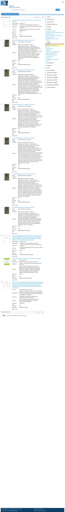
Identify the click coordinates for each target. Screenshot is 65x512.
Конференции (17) (50, 34)
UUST (36, 509)
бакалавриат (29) (49, 48)
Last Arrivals (4, 510)
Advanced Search (5, 509)
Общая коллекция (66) (50, 31)
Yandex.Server (24, 315)
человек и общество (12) (51, 53)
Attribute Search (13, 509)
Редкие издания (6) (50, 37)
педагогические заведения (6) (52, 59)
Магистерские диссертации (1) (52, 38)
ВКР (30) (47, 47)
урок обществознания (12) (51, 54)
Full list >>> (48, 40)
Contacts (20, 509)
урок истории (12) (50, 56)
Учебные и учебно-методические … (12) (54, 35)
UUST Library (37, 510)
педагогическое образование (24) (53, 51)
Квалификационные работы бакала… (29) (55, 32)
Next (43, 17)
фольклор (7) (48, 57)
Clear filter (48, 44)
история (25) (48, 50)
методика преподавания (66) (52, 45)
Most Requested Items (13, 510)
